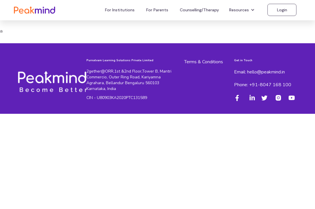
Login (282, 9)
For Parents (157, 9)
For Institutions (120, 9)
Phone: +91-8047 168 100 (262, 85)
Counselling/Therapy (199, 9)
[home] (34, 9)
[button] (242, 10)
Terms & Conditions (203, 62)
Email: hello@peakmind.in (259, 72)
